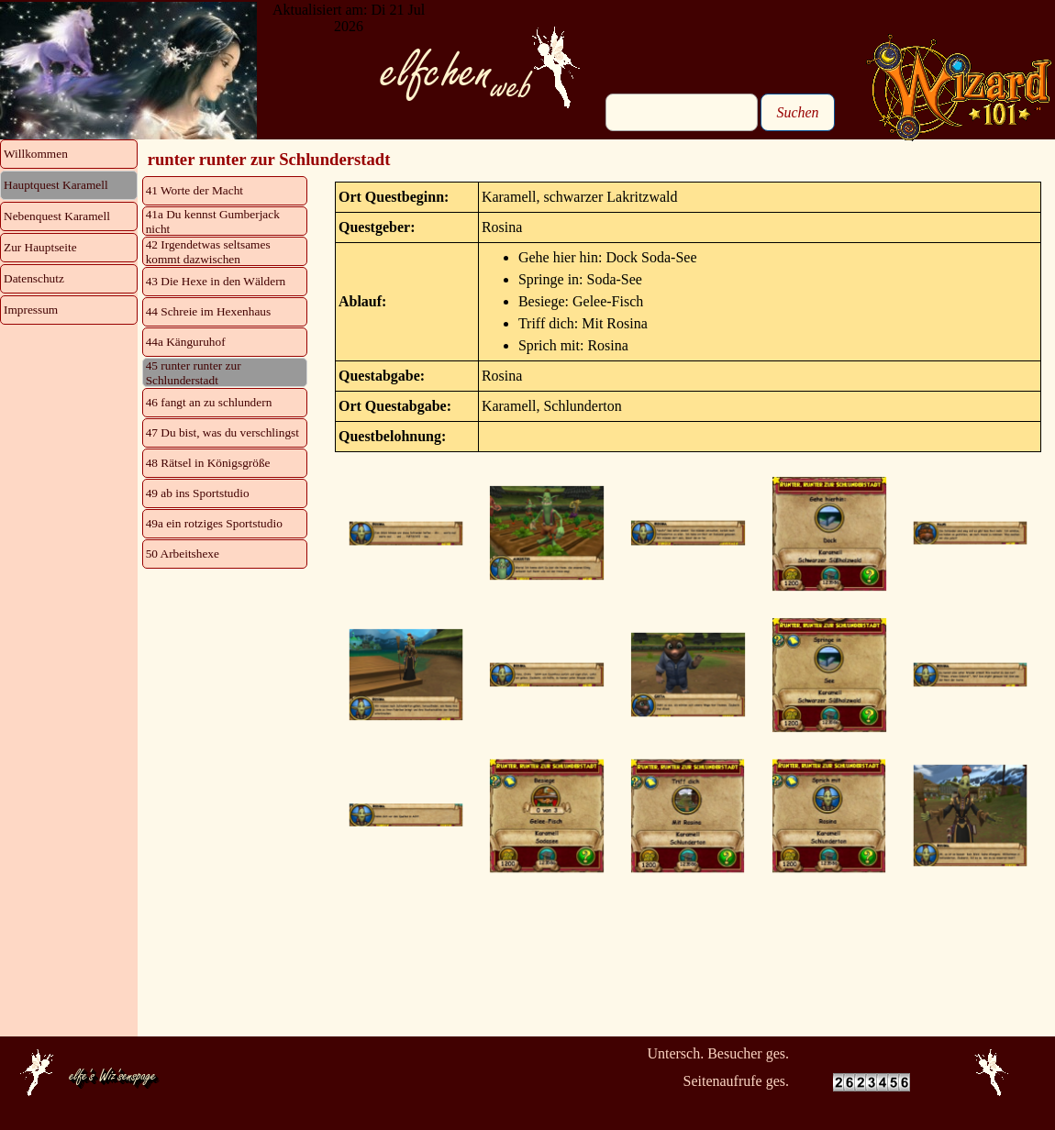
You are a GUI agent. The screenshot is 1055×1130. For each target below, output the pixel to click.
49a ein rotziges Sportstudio (214, 523)
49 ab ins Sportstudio (198, 493)
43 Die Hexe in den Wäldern (216, 281)
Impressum (31, 309)
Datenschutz (34, 278)
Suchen (797, 112)
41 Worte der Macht (194, 190)
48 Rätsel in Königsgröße (208, 463)
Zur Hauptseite (40, 247)
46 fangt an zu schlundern (209, 402)
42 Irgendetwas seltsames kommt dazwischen (208, 252)
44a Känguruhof (186, 342)
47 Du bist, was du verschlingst (222, 432)
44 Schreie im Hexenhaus (209, 311)
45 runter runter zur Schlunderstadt (193, 373)
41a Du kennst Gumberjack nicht (213, 221)
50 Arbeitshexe (182, 553)
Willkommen (36, 154)
